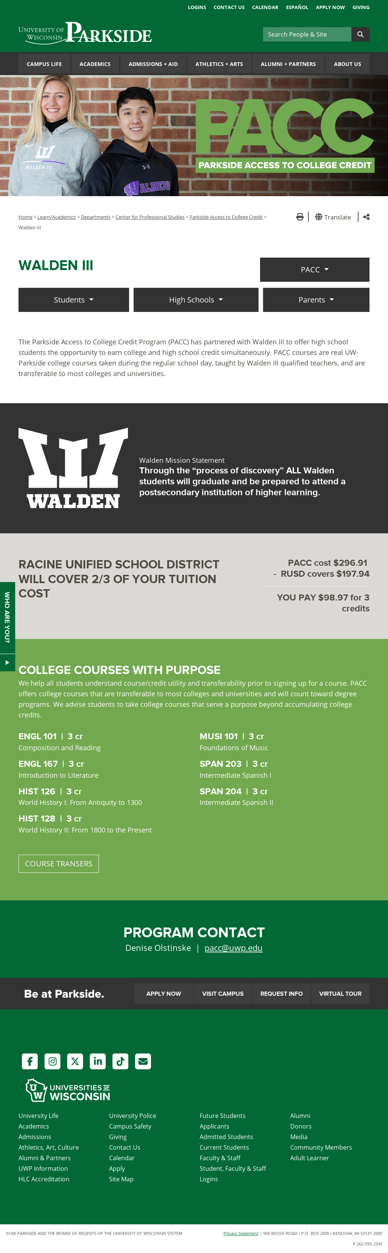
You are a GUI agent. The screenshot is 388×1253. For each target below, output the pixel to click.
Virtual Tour (340, 994)
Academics (95, 64)
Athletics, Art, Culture (48, 1147)
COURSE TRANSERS (58, 863)
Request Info (281, 994)
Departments (96, 216)
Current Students (224, 1147)
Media (299, 1137)
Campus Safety (130, 1126)
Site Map (121, 1179)
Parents (313, 300)
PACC (311, 269)
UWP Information (43, 1168)
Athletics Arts (219, 64)
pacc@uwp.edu (234, 947)
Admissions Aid (153, 64)
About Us (347, 64)
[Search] (307, 34)
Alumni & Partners (44, 1158)
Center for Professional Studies (150, 216)
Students (70, 300)
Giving (361, 7)
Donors (301, 1126)
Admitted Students (226, 1137)
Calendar (265, 7)
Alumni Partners (288, 64)
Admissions (34, 1137)
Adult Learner (309, 1158)
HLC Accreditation (43, 1179)
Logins (197, 7)
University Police (132, 1116)
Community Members (321, 1147)
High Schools (192, 300)
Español (297, 7)
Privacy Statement (241, 1233)
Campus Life (44, 64)
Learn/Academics (56, 216)
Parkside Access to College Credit (226, 216)
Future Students (223, 1116)
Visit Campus (223, 994)
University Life (38, 1116)
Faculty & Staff (220, 1158)
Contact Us (229, 7)
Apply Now (330, 7)
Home (25, 216)
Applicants (214, 1126)
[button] (335, 217)
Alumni (300, 1116)
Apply (117, 1168)
